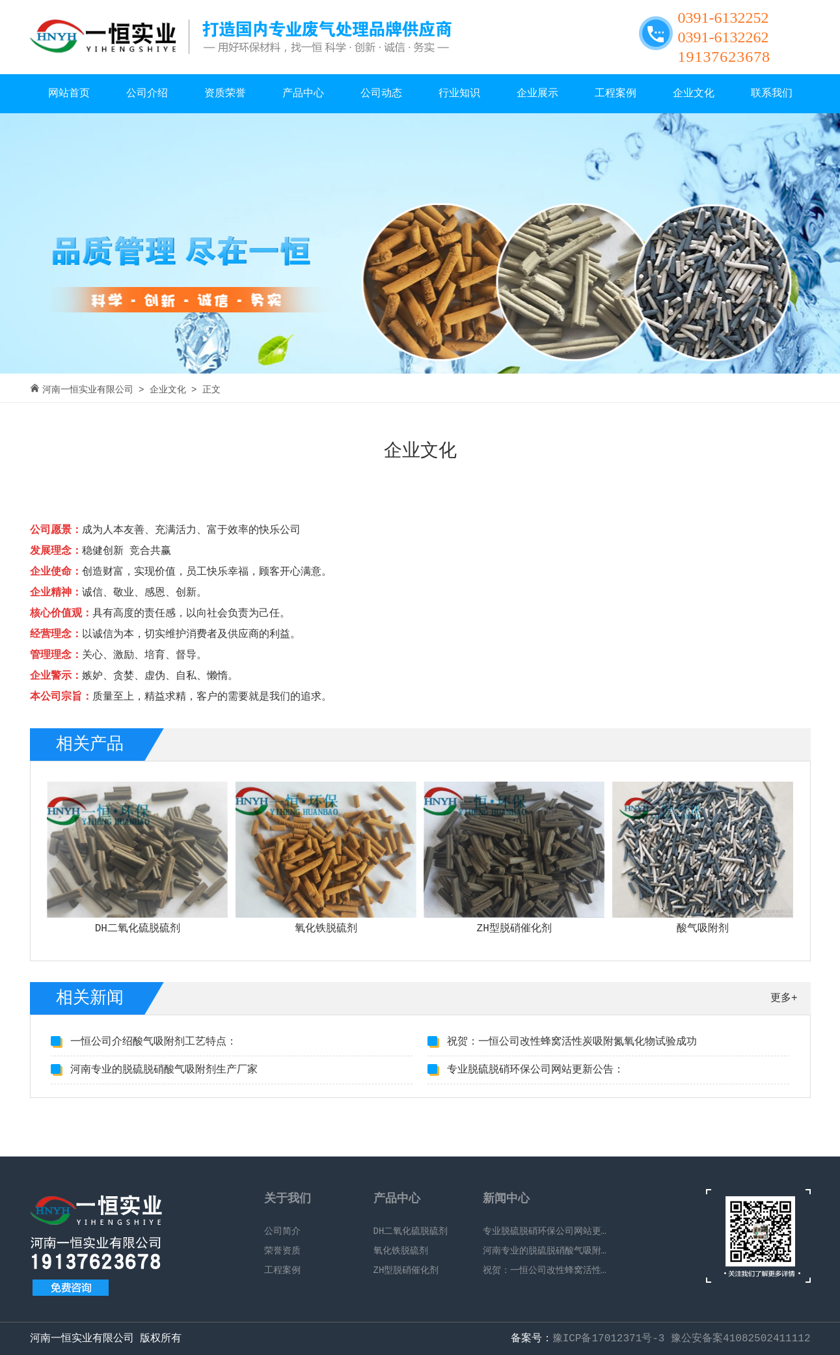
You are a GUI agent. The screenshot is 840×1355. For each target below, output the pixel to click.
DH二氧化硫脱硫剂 (410, 1231)
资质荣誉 (225, 94)
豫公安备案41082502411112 (740, 1339)
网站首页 (69, 94)
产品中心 (303, 94)
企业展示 (537, 94)
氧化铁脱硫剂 (400, 1251)
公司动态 (381, 94)
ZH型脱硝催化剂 (406, 1270)
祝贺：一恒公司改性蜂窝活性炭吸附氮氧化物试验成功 (572, 1042)
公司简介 (282, 1231)
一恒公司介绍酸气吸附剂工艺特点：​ (153, 1042)
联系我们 (772, 94)
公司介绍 (147, 94)
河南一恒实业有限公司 (87, 390)
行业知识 (459, 94)
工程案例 (615, 94)
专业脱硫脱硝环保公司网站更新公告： (535, 1070)
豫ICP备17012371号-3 (608, 1339)
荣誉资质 (282, 1251)
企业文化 (693, 94)
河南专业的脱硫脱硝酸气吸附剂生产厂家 (164, 1070)
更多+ (784, 998)
